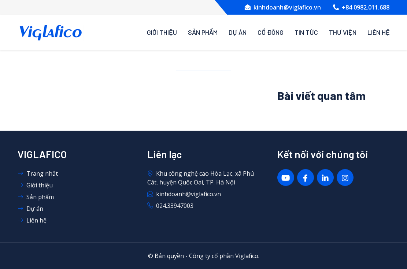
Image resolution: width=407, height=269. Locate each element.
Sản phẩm (203, 32)
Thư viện (342, 32)
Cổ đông (271, 32)
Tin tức (306, 32)
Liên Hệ (378, 32)
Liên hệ (32, 220)
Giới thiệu (162, 32)
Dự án (238, 32)
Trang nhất (38, 173)
